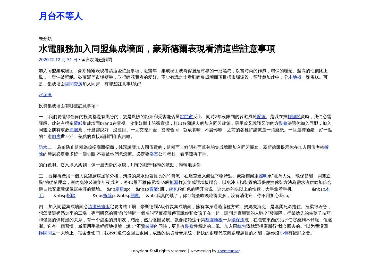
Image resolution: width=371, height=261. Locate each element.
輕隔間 (294, 116)
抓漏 (73, 130)
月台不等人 (60, 16)
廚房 (56, 136)
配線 (261, 116)
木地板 (294, 77)
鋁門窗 (186, 116)
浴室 (153, 154)
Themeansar (228, 250)
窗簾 (153, 189)
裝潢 (149, 226)
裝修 (283, 123)
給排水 (103, 206)
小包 (284, 233)
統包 (173, 189)
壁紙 (78, 123)
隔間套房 (73, 84)
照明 (263, 176)
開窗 (134, 195)
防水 (43, 147)
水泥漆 (45, 94)
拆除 (71, 195)
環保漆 (237, 220)
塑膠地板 (214, 220)
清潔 (92, 206)
